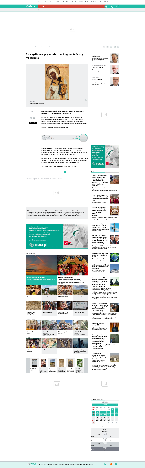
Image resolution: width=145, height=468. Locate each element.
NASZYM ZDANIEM (95, 50)
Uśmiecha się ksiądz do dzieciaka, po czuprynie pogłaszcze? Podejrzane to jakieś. (100, 60)
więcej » (39, 299)
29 (105, 410)
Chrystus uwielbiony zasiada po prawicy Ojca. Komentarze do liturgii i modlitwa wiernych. (41, 280)
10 (93, 415)
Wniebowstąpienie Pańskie (36, 277)
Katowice (105, 431)
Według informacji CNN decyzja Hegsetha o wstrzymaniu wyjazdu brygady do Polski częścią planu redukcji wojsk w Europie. (104, 247)
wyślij (31, 118)
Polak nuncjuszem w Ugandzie (98, 324)
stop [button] (48, 137)
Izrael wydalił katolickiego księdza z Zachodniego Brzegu (99, 355)
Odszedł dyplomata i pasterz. (99, 202)
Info (43, 6)
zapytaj (57, 1)
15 (113, 415)
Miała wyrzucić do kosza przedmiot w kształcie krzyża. (100, 230)
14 (109, 415)
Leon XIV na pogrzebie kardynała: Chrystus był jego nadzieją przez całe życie (100, 197)
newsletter (111, 47)
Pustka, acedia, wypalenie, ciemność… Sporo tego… (98, 70)
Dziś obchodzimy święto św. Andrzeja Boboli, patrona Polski (41, 211)
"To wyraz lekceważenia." (98, 348)
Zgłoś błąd (116, 463)
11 (97, 415)
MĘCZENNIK (36, 179)
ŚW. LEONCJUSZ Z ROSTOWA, (54, 179)
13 (105, 415)
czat (51, 1)
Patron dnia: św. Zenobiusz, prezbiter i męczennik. (45, 217)
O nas (39, 464)
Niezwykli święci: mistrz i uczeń (64, 211)
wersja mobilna (104, 1)
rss (107, 47)
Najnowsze (93, 171)
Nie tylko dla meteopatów (97, 427)
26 (93, 410)
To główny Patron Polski (68, 214)
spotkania (65, 1)
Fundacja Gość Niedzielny (76, 464)
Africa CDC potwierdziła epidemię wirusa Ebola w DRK (100, 255)
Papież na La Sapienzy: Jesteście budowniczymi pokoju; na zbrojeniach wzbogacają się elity (100, 306)
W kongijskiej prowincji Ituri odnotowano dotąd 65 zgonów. (99, 259)
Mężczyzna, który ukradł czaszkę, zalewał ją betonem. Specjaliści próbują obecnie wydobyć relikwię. (104, 218)
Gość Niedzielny (84, 1)
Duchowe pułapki (97, 68)
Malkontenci (96, 56)
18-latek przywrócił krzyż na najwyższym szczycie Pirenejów (100, 266)
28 (101, 410)
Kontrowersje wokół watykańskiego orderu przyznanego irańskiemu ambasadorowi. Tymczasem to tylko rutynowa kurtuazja (100, 282)
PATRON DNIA (43, 179)
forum (38, 1)
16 (116, 415)
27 (97, 410)
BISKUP (31, 179)
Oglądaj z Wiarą (30, 356)
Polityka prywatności (88, 464)
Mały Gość (93, 1)
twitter (118, 47)
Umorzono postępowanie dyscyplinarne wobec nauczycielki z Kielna (100, 225)
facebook (115, 47)
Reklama (67, 464)
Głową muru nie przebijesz (97, 80)
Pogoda (104, 429)
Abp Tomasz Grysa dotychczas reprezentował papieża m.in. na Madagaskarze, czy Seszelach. (99, 328)
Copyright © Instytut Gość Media (45, 466)
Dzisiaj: (105, 402)
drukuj (34, 118)
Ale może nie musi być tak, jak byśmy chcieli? (99, 83)
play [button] (44, 137)
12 (101, 415)
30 (109, 410)
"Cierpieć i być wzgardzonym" (79, 211)
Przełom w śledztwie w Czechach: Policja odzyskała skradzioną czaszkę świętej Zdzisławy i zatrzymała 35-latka (99, 211)
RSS (111, 463)
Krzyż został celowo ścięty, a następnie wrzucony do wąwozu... (98, 272)
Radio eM (74, 1)
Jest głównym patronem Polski (35, 212)
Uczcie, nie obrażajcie (65, 277)
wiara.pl (32, 6)
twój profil (111, 6)
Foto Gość (61, 464)
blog (45, 1)
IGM (42, 464)
